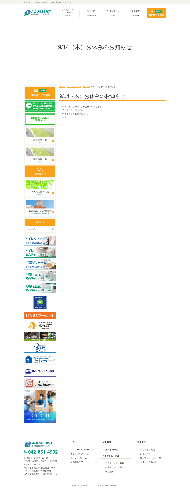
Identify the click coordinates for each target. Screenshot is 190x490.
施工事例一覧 (111, 449)
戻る (64, 117)
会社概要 (109, 471)
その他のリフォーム (80, 462)
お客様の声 (145, 454)
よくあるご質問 (147, 449)
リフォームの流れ (148, 462)
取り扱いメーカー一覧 (150, 458)
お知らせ (86, 87)
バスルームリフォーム (81, 449)
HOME (62, 87)
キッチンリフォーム (80, 454)
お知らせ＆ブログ (74, 87)
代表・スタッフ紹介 (114, 467)
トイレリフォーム (79, 458)
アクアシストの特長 (114, 463)
